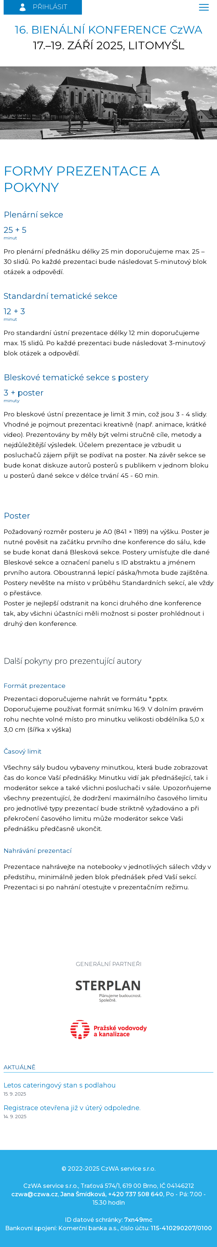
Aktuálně (19, 1067)
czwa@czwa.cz (34, 1194)
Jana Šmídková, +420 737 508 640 (111, 1194)
